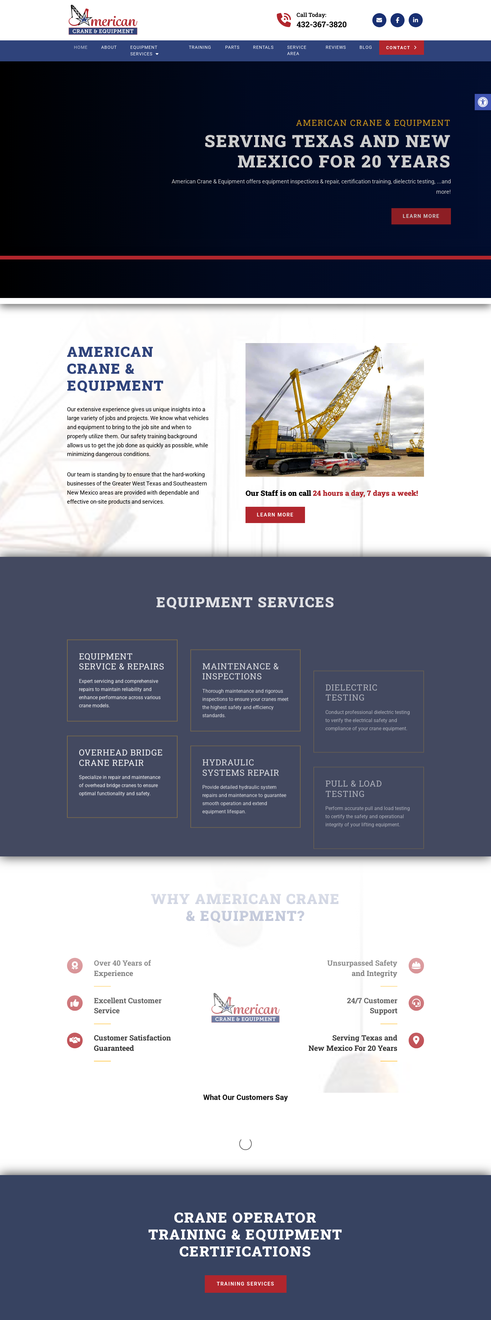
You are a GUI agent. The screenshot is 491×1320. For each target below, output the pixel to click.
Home (81, 47)
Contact (398, 47)
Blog (365, 47)
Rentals (263, 47)
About (109, 47)
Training (200, 47)
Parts (232, 47)
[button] (483, 102)
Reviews (336, 47)
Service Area (297, 50)
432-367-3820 (322, 24)
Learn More (421, 216)
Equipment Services (144, 51)
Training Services (246, 1201)
